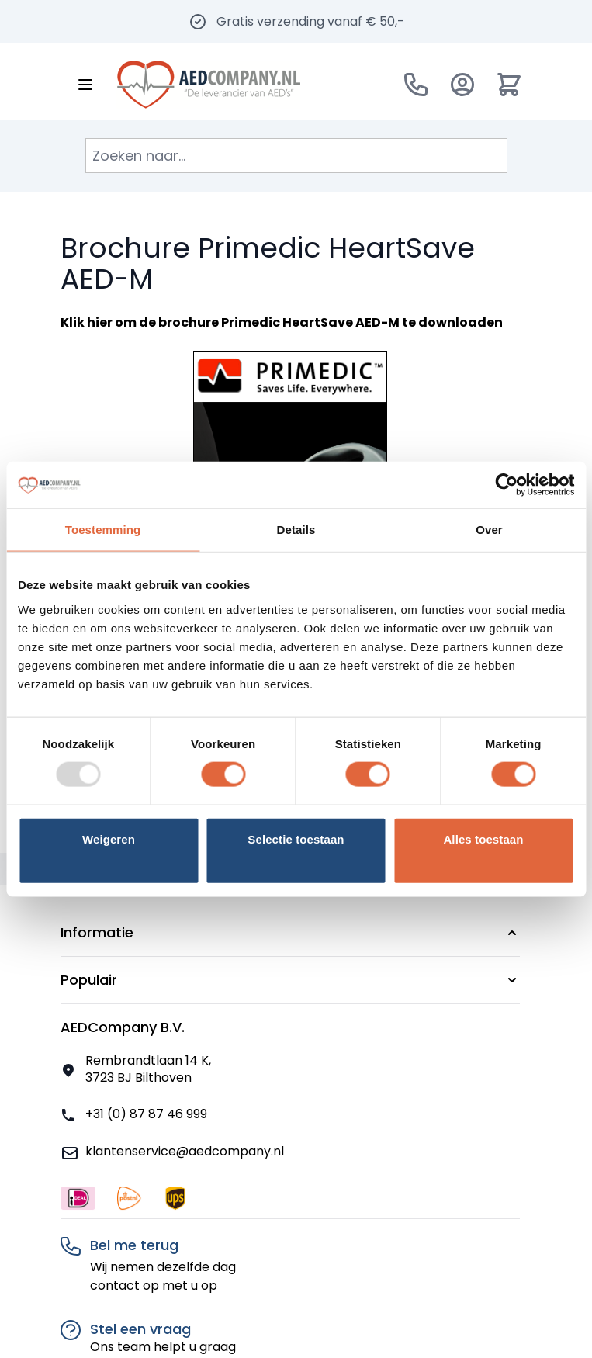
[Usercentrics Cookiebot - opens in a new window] (506, 485)
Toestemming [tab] (103, 529)
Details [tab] (296, 529)
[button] (290, 932)
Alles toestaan (483, 838)
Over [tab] (489, 529)
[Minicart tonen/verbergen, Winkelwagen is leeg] (509, 85)
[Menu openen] (85, 84)
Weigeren (108, 838)
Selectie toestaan (296, 838)
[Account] (462, 85)
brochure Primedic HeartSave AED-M (279, 322)
